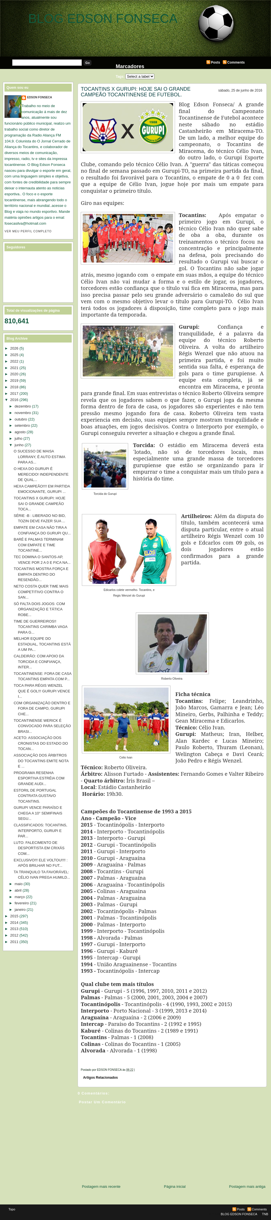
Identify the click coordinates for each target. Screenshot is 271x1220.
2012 (14, 935)
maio (19, 884)
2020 (14, 374)
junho (19, 445)
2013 (14, 929)
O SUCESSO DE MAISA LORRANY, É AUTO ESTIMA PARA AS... (39, 456)
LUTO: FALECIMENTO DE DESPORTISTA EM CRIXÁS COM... (39, 848)
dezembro (23, 406)
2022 (14, 361)
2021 (14, 368)
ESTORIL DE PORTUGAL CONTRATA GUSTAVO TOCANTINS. (35, 795)
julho (18, 438)
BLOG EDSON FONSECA (103, 18)
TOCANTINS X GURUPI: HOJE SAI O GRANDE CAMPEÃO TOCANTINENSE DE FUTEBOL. (136, 91)
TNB (265, 1214)
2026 (14, 348)
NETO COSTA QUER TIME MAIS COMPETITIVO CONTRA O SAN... (41, 591)
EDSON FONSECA (39, 97)
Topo (11, 1209)
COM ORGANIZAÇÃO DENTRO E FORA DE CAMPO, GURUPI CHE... (42, 708)
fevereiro (22, 903)
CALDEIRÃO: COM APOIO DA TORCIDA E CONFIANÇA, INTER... (39, 661)
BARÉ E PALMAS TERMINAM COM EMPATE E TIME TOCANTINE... (38, 544)
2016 (14, 400)
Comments (236, 62)
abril (18, 890)
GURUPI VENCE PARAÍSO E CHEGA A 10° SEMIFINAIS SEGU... (38, 813)
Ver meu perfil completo (28, 231)
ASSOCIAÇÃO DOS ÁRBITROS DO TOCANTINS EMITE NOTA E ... (41, 760)
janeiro (20, 909)
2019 (14, 380)
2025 (14, 355)
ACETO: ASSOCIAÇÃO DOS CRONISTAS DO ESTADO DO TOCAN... (41, 743)
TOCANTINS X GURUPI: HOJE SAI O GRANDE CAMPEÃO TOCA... (39, 503)
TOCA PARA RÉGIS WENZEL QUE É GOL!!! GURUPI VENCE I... (42, 691)
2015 (14, 916)
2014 (14, 922)
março (20, 897)
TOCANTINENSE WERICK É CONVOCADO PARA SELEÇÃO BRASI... (42, 726)
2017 (14, 393)
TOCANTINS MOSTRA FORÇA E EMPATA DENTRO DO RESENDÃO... (41, 574)
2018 (14, 387)
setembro (22, 425)
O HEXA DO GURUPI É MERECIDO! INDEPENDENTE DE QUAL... (41, 474)
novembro (23, 413)
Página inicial (175, 1186)
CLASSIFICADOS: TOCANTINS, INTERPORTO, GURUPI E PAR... (40, 830)
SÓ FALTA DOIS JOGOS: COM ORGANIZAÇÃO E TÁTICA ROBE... (39, 609)
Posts (215, 62)
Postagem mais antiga (247, 1186)
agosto (20, 432)
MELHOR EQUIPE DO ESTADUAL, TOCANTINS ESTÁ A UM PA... (42, 644)
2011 (14, 942)
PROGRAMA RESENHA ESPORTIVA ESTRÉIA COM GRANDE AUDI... (39, 778)
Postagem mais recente (101, 1186)
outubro (21, 419)
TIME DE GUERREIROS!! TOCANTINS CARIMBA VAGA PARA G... (40, 626)
